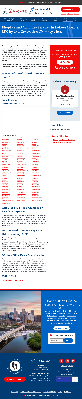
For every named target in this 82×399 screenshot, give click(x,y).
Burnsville (61, 313)
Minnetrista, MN (5, 173)
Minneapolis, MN (20, 172)
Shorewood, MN (35, 192)
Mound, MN (4, 175)
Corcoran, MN (4, 151)
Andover (48, 311)
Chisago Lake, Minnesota (21, 148)
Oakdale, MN (19, 178)
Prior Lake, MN (20, 183)
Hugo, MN (34, 162)
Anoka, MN (19, 137)
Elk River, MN (4, 156)
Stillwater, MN (4, 197)
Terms (76, 380)
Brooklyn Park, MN (20, 142)
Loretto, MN (34, 167)
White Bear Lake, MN (36, 200)
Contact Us (64, 62)
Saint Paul (64, 320)
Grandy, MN (4, 159)
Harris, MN (4, 161)
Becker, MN (34, 139)
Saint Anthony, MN (35, 186)
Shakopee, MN (4, 192)
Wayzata (73, 320)
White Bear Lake (57, 323)
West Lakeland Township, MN (7, 200)
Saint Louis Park (53, 320)
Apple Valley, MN (35, 137)
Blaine (65, 311)
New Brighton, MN (35, 175)
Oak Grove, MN (4, 178)
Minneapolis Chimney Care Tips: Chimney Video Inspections (64, 140)
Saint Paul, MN (20, 189)
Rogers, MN (19, 184)
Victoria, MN (4, 198)
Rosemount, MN (35, 184)
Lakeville (62, 315)
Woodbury (68, 323)
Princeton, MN (4, 183)
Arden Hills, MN (5, 139)
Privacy (74, 380)
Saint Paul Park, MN (36, 189)
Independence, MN (5, 164)
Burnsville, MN (4, 144)
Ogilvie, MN (34, 178)
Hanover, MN (34, 159)
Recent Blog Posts (61, 135)
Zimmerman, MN (5, 203)
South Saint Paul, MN (6, 194)
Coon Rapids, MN (35, 150)
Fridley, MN (34, 158)
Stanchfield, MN (35, 195)
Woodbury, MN (20, 201)
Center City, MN (20, 145)
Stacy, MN (19, 195)
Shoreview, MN (20, 192)
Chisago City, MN (5, 148)
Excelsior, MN (19, 156)
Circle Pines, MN (35, 148)
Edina (75, 313)
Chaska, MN (34, 147)
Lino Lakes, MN (5, 167)
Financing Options (67, 14)
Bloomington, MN (5, 142)
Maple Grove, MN (20, 169)
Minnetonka (62, 318)
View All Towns (61, 328)
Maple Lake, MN (35, 169)
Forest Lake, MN (20, 158)
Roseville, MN (4, 186)
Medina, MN (34, 170)
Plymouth (72, 318)
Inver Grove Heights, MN (21, 164)
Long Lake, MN (20, 167)
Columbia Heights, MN (6, 150)
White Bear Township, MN (6, 201)
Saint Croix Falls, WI (5, 187)
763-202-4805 (43, 9)
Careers (76, 14)
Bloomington (73, 311)
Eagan (69, 313)
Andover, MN (4, 137)
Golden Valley (52, 315)
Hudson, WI (19, 162)
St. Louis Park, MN (5, 195)
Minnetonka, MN (35, 172)
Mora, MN (34, 173)
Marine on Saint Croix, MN (22, 170)
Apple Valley (57, 311)
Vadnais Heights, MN (36, 197)
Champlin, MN (4, 147)
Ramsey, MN (34, 183)
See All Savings (65, 112)
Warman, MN (19, 198)
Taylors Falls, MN (20, 197)
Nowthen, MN (34, 176)
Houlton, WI (4, 162)
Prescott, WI (34, 181)
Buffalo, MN (34, 142)
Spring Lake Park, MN (21, 194)
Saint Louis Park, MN (36, 187)
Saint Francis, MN (20, 187)
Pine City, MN (4, 181)
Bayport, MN (19, 139)
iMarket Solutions (32, 395)
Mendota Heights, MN (6, 172)
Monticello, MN (20, 173)
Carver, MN (34, 144)
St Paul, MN (34, 194)
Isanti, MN (34, 164)
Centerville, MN (35, 145)
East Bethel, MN (35, 153)
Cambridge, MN (20, 144)
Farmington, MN (5, 158)
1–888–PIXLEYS (19, 280)
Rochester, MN (4, 184)
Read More (57, 2)
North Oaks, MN (20, 176)
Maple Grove (71, 315)
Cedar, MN (4, 145)
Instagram (67, 360)
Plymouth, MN (19, 181)
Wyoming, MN (34, 201)
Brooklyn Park (51, 313)
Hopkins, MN (34, 161)
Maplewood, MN (5, 170)
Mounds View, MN (20, 175)
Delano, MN (4, 153)
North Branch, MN (5, 176)
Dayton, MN (34, 151)
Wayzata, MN (34, 198)
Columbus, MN (20, 150)
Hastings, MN (19, 161)
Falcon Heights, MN (36, 156)
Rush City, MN (19, 186)
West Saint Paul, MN (21, 200)
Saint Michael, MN (5, 189)
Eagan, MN (19, 153)
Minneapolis (52, 318)
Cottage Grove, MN (20, 151)
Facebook (61, 360)
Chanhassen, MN (20, 147)
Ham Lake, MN (19, 159)
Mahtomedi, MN (5, 169)
